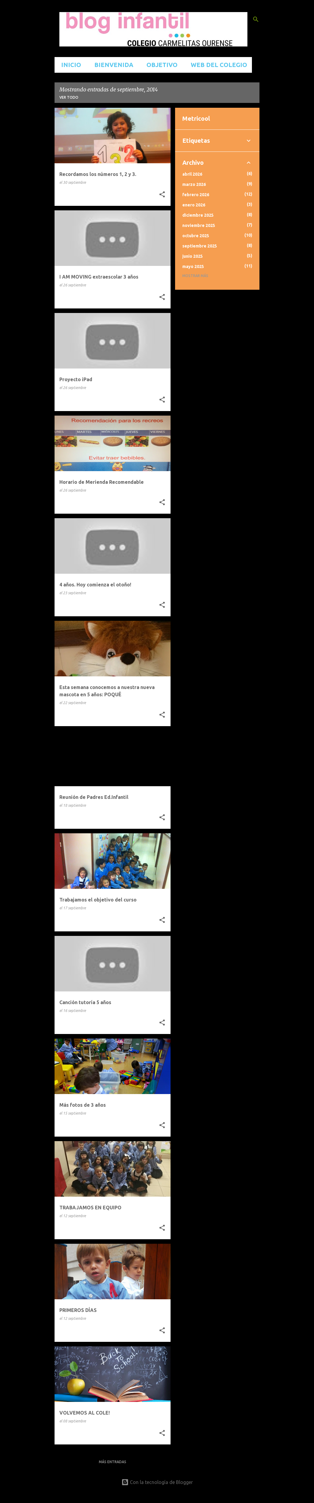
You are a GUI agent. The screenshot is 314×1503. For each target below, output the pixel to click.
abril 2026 (192, 174)
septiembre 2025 (199, 246)
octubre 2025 (195, 235)
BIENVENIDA (112, 64)
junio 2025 (192, 256)
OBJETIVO (160, 64)
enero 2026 (193, 205)
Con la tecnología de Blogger (157, 1482)
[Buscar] (255, 19)
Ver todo (68, 97)
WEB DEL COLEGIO (217, 64)
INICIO (69, 64)
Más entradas (112, 1462)
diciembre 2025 (198, 215)
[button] (162, 195)
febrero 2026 (195, 194)
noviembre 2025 (198, 225)
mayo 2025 (193, 266)
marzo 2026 (194, 184)
